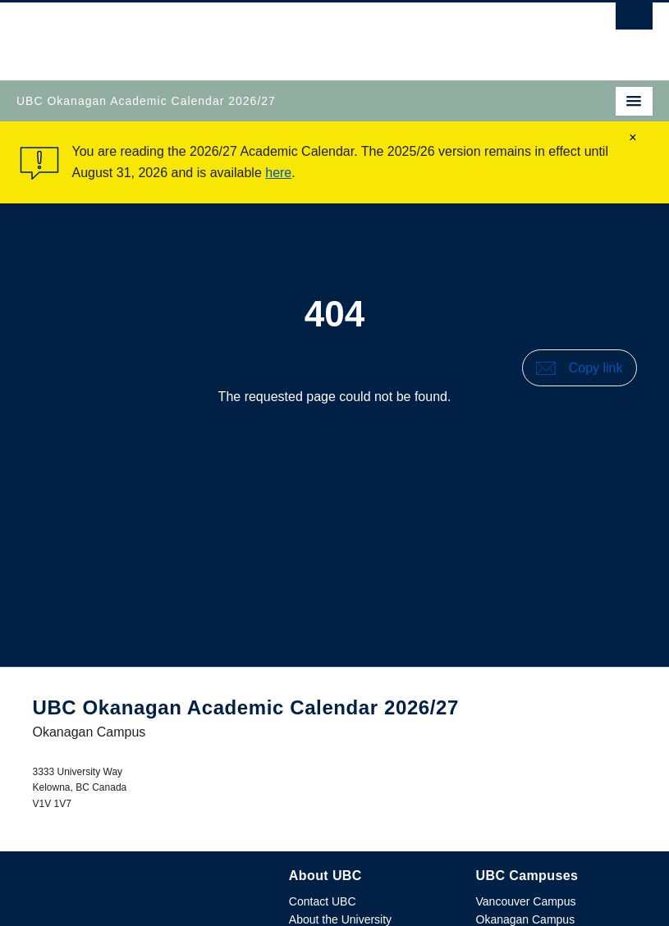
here (278, 173)
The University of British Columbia (239, 33)
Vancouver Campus (526, 901)
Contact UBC (322, 901)
